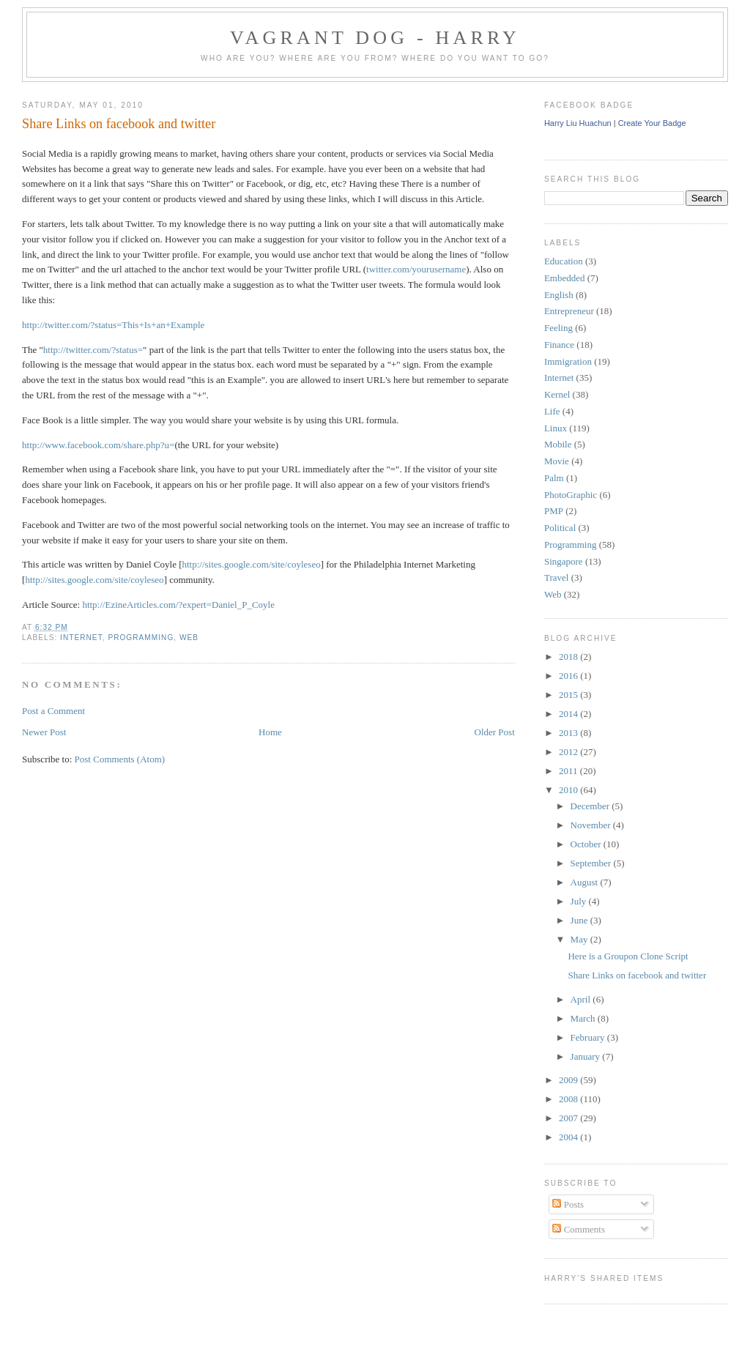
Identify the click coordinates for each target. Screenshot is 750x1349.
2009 (569, 1079)
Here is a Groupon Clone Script (628, 956)
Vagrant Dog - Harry (375, 37)
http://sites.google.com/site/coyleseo (251, 564)
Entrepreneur (569, 310)
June (580, 920)
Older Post (495, 731)
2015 (569, 694)
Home (270, 731)
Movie (556, 461)
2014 (569, 713)
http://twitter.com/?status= (93, 349)
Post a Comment (53, 710)
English (558, 294)
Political (560, 527)
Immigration (568, 361)
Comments (578, 1229)
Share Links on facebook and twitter (118, 123)
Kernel (557, 394)
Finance (559, 344)
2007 (569, 1117)
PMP (553, 510)
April (582, 999)
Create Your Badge (652, 123)
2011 (569, 770)
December (591, 805)
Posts (568, 1204)
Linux (555, 428)
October (587, 844)
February (589, 1037)
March (584, 1018)
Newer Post (44, 731)
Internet (81, 637)
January (587, 1056)
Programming (141, 637)
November (592, 825)
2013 (569, 732)
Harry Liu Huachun (578, 123)
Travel (556, 577)
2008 (569, 1098)
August (586, 882)
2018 (569, 656)
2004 (569, 1136)
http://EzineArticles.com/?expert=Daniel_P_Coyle (178, 604)
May (580, 939)
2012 (569, 751)
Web (188, 637)
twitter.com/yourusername (416, 269)
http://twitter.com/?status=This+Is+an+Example (113, 324)
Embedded (564, 277)
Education (563, 261)
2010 (569, 789)
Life (552, 411)
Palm (554, 477)
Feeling (558, 327)
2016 (569, 675)
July (580, 901)
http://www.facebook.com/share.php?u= (98, 444)
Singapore (563, 561)
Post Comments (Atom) (120, 759)
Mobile (558, 444)
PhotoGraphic (570, 494)
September (592, 863)
